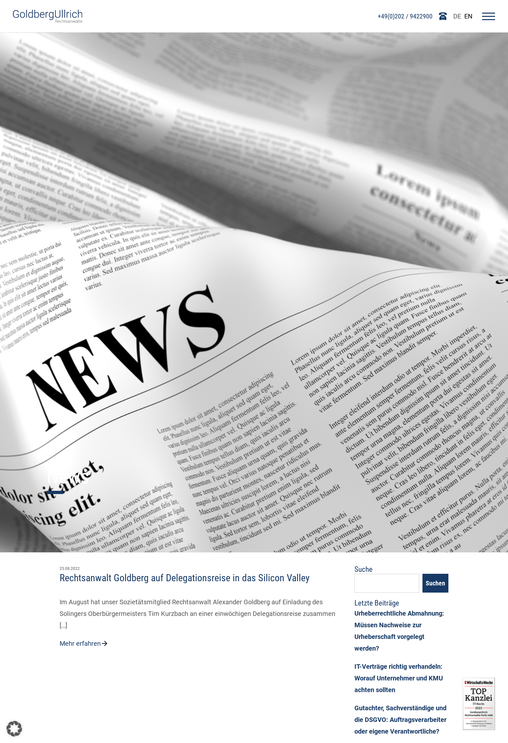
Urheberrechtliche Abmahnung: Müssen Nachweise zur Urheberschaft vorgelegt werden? (399, 630)
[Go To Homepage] (47, 20)
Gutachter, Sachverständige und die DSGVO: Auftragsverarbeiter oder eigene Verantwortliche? (400, 719)
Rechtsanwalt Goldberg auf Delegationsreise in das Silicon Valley (185, 578)
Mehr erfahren (84, 643)
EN (468, 16)
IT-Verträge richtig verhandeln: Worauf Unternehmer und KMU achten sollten (398, 678)
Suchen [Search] (435, 583)
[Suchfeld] (386, 583)
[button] (14, 728)
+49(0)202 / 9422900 (405, 16)
